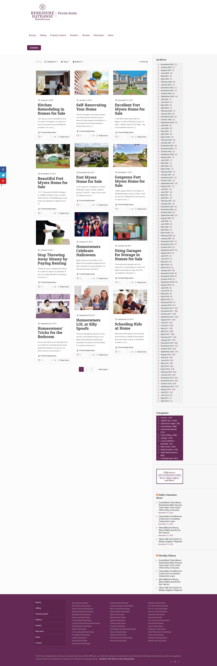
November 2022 (167, 149)
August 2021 (166, 186)
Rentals (38, 625)
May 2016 (164, 363)
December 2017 (167, 308)
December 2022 (167, 146)
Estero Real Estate (79, 629)
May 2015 (164, 398)
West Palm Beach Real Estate (159, 632)
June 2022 (165, 160)
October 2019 (166, 247)
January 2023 (166, 143)
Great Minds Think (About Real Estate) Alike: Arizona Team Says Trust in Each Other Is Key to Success (170, 506)
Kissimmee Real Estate (119, 603)
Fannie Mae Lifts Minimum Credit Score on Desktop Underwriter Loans (170, 518)
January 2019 (166, 270)
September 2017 (167, 317)
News (37, 637)
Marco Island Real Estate (120, 609)
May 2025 (164, 76)
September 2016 (167, 352)
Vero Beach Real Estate (81, 644)
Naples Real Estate (117, 620)
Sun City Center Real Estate (158, 620)
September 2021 (167, 183)
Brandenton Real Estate (81, 615)
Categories (51, 62)
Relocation (39, 631)
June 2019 (165, 259)
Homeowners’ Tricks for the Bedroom (50, 332)
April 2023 (165, 134)
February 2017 (166, 337)
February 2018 (166, 302)
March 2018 (165, 299)
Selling (38, 608)
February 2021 (166, 201)
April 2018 (165, 296)
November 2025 (167, 64)
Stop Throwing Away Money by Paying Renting (53, 259)
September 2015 (167, 386)
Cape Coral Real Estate (81, 617)
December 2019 (167, 241)
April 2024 (165, 108)
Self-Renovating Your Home (91, 106)
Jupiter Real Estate (79, 638)
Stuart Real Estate (155, 617)
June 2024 (165, 102)
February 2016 (166, 372)
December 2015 (167, 378)
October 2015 (166, 384)
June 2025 (165, 73)
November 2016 (167, 346)
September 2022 (167, 154)
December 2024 (167, 88)
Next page (104, 369)
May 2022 (164, 163)
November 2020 (167, 209)
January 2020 (166, 238)
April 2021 (165, 198)
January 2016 (166, 375)
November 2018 (167, 276)
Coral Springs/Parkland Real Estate (86, 623)
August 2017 (166, 320)
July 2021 (164, 189)
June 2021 (165, 192)
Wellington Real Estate (157, 629)
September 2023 (167, 122)
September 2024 (167, 96)
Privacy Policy (129, 659)
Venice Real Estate (155, 626)
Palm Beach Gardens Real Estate (123, 629)
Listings (164, 438)
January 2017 (166, 340)
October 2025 (166, 67)
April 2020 (165, 230)
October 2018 (166, 279)
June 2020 (165, 224)
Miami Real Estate (117, 615)
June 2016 (165, 360)
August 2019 (166, 253)
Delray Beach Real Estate (82, 626)
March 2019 (165, 267)
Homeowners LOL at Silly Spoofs (88, 324)
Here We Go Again (168, 423)
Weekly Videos (167, 555)
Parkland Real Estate (118, 635)
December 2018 (167, 273)
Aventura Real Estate (80, 603)
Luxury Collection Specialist (167, 442)
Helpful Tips (165, 421)
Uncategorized (167, 458)
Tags (65, 62)
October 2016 (166, 349)
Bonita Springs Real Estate (82, 609)
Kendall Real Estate (79, 641)
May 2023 (164, 131)
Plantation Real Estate (156, 603)
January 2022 (166, 175)
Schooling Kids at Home (128, 326)
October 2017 (166, 314)
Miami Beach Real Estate (120, 612)
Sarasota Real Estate (156, 615)
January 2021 (166, 204)
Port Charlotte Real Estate (158, 606)
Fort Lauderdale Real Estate (83, 632)
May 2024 (164, 105)
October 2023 (166, 120)
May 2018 (164, 294)
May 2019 (164, 262)
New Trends (165, 447)
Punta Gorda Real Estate (157, 612)
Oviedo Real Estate (117, 626)
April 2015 (165, 401)
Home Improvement (169, 429)
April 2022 (165, 166)
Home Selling (166, 435)
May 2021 (164, 195)
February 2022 (166, 172)
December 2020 (167, 207)
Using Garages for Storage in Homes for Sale (128, 254)
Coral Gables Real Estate (81, 620)
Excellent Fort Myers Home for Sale (130, 109)
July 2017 (164, 323)
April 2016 (165, 366)
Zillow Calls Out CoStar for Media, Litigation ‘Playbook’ (170, 540)
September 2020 (167, 215)
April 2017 (165, 331)
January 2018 (166, 305)
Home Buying (166, 426)
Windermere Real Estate (157, 638)
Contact (38, 643)
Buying (38, 602)
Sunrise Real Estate (155, 623)
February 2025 (166, 82)
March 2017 (165, 334)
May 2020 (164, 227)
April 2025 (165, 79)
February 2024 (166, 111)
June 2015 (165, 395)
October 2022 (166, 151)
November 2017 (167, 311)
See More (103, 659)
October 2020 (166, 212)
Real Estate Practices (169, 452)
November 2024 (167, 91)
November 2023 (167, 117)
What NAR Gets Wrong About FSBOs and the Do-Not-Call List (170, 530)
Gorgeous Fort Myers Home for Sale (130, 181)
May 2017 (164, 328)
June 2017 (165, 326)
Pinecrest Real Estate (118, 641)
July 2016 (164, 357)
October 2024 (166, 93)
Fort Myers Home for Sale (89, 179)
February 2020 (166, 236)
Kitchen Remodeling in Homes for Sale (51, 109)
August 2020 (166, 218)
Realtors (38, 620)
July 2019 (164, 256)
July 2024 (164, 99)
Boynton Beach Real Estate (82, 612)
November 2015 (167, 381)
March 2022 (165, 169)
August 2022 (166, 157)
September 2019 (167, 250)
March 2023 (165, 137)
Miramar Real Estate (118, 617)
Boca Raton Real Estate (81, 606)
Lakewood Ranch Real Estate (121, 606)
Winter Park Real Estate (157, 641)
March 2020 (165, 233)
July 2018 (164, 288)
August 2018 (166, 285)
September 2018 (167, 282)
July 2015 (164, 392)
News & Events (167, 450)
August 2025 (166, 70)
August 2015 (166, 389)
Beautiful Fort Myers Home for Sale (53, 182)
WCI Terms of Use (115, 659)
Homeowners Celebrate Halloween (88, 250)
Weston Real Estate (156, 635)
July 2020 (164, 221)
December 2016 (167, 343)
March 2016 (165, 369)
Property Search (41, 614)
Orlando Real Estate (118, 623)
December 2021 (167, 178)
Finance (164, 418)
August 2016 (166, 355)
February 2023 (166, 140)
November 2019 (167, 244)
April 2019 (165, 265)
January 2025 (166, 85)
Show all (143, 62)
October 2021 (166, 180)
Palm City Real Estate (118, 632)
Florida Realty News (48, 132)
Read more (64, 137)
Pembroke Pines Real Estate (121, 638)
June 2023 (165, 128)
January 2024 (166, 114)
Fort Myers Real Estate (81, 635)
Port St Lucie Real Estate (157, 609)
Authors (78, 62)
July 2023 (164, 125)
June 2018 (165, 291)
